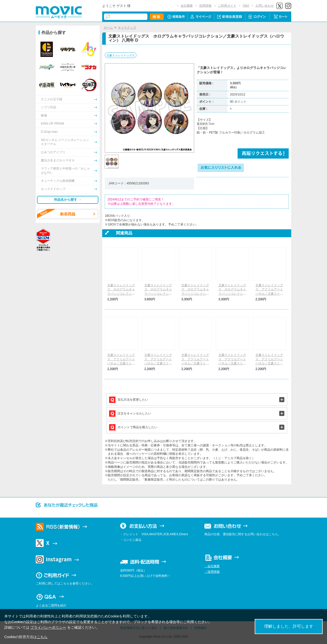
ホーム (108, 27)
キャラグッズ (127, 27)
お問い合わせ (264, 5)
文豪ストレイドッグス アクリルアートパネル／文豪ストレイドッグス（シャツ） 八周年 (269, 293)
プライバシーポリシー (48, 627)
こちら (42, 637)
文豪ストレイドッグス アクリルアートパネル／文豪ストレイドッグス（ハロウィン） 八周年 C (195, 363)
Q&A (246, 5)
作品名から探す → (67, 199)
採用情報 (205, 5)
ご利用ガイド (227, 5)
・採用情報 (212, 572)
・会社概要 (212, 566)
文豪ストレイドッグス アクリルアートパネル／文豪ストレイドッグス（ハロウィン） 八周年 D (232, 363)
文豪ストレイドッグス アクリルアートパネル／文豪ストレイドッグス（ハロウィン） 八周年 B (158, 363)
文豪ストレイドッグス (121, 55)
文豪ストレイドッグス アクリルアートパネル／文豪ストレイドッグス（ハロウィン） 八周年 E (269, 363)
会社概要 (187, 5)
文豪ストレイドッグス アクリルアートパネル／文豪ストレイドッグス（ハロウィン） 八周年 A (121, 363)
